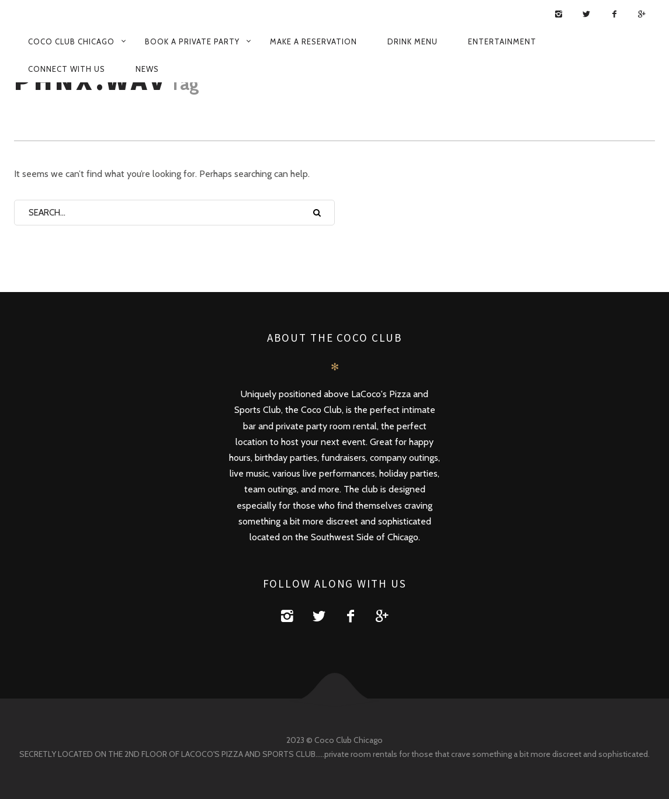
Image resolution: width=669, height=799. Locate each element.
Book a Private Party (192, 41)
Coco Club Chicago (71, 41)
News (147, 69)
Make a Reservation (313, 41)
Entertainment (502, 41)
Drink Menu (412, 41)
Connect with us (66, 69)
